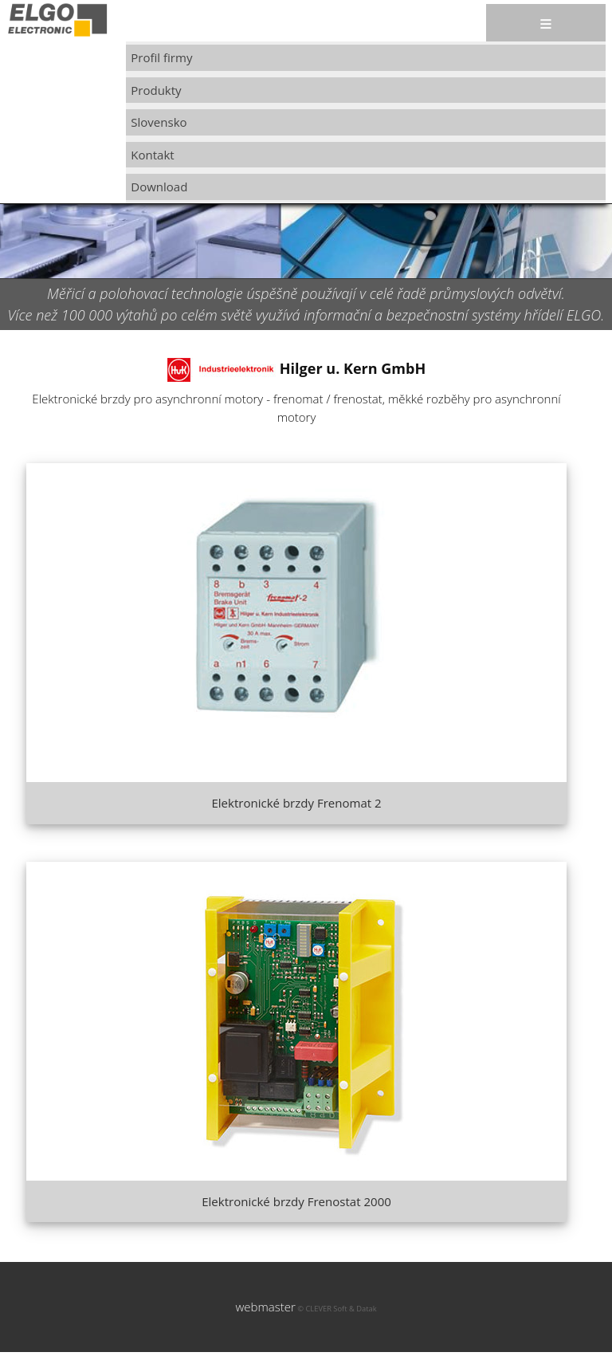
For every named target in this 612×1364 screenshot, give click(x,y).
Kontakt (152, 155)
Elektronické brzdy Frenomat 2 (296, 803)
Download (159, 187)
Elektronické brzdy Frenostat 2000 (296, 1201)
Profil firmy (161, 57)
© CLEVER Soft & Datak (336, 1308)
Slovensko (158, 122)
